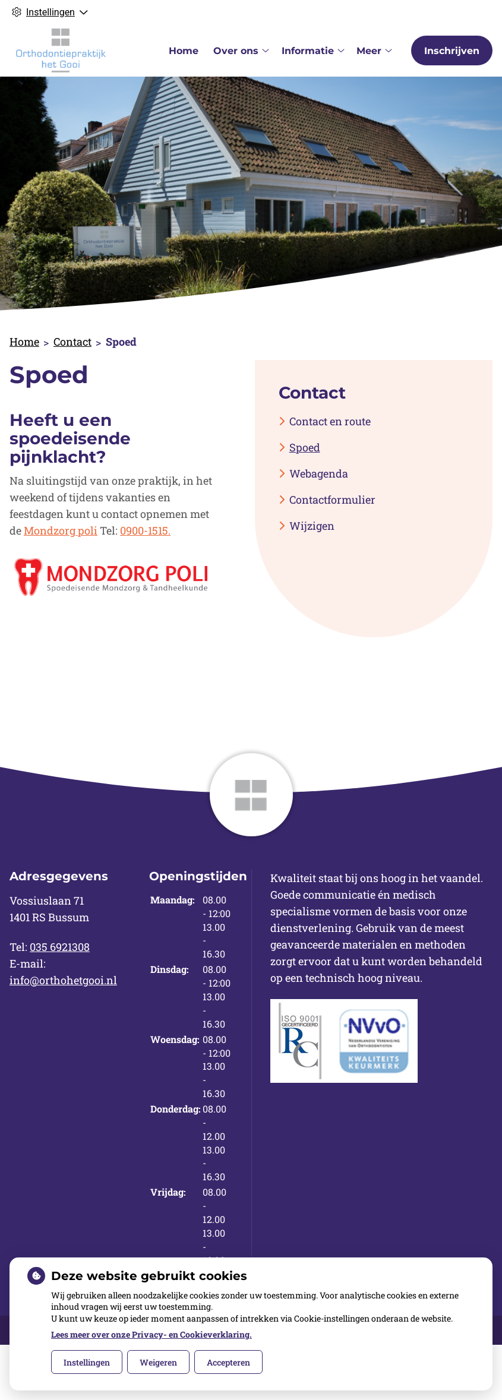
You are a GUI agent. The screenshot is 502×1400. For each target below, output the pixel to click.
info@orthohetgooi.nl (63, 980)
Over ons (235, 50)
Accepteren (228, 1362)
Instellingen (87, 1362)
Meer (368, 50)
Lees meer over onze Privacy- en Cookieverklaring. (151, 1334)
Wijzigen (311, 526)
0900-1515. (145, 530)
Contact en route (330, 421)
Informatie (308, 50)
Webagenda (318, 473)
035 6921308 (60, 947)
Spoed (304, 447)
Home (183, 50)
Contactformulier (332, 499)
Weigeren (158, 1362)
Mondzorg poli (60, 530)
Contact (72, 341)
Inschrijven (451, 50)
